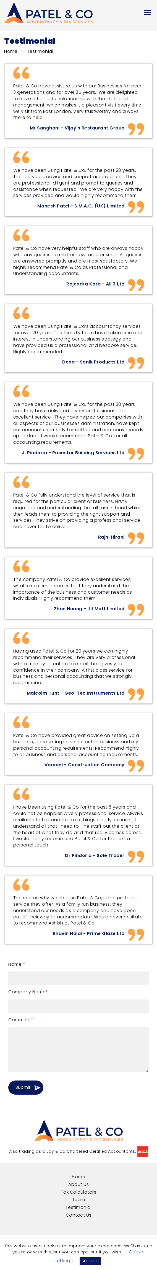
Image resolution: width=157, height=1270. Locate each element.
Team (78, 1199)
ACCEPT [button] (90, 1261)
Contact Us (78, 1215)
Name (16, 964)
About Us (78, 1184)
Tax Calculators (78, 1192)
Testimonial (79, 1207)
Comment (20, 1020)
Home (10, 51)
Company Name (28, 992)
